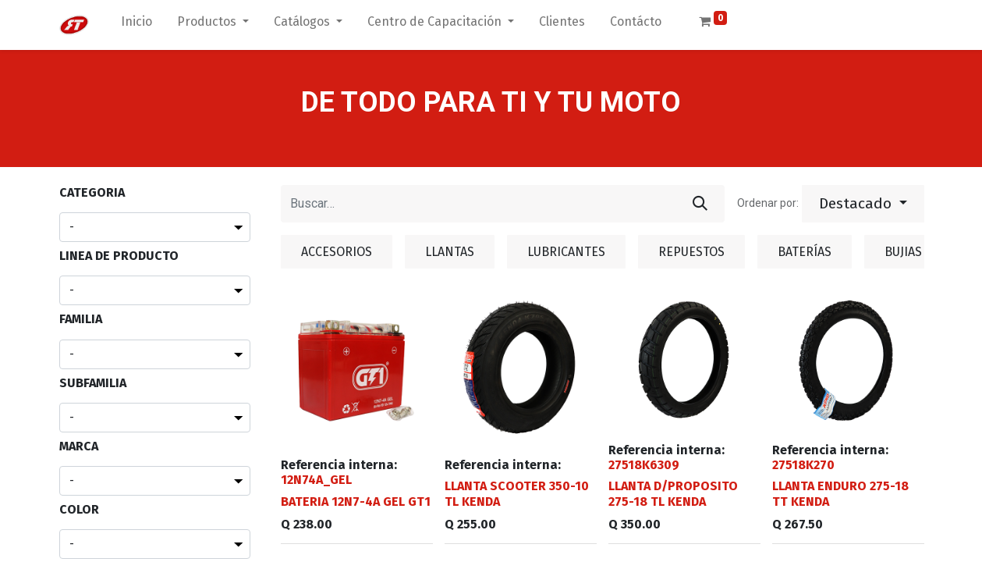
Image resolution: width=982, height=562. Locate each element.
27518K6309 (643, 464)
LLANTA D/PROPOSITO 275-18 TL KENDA (673, 493)
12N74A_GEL (316, 479)
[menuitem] (136, 25)
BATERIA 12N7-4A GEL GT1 (356, 501)
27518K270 (803, 464)
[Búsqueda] (700, 203)
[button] (863, 203)
